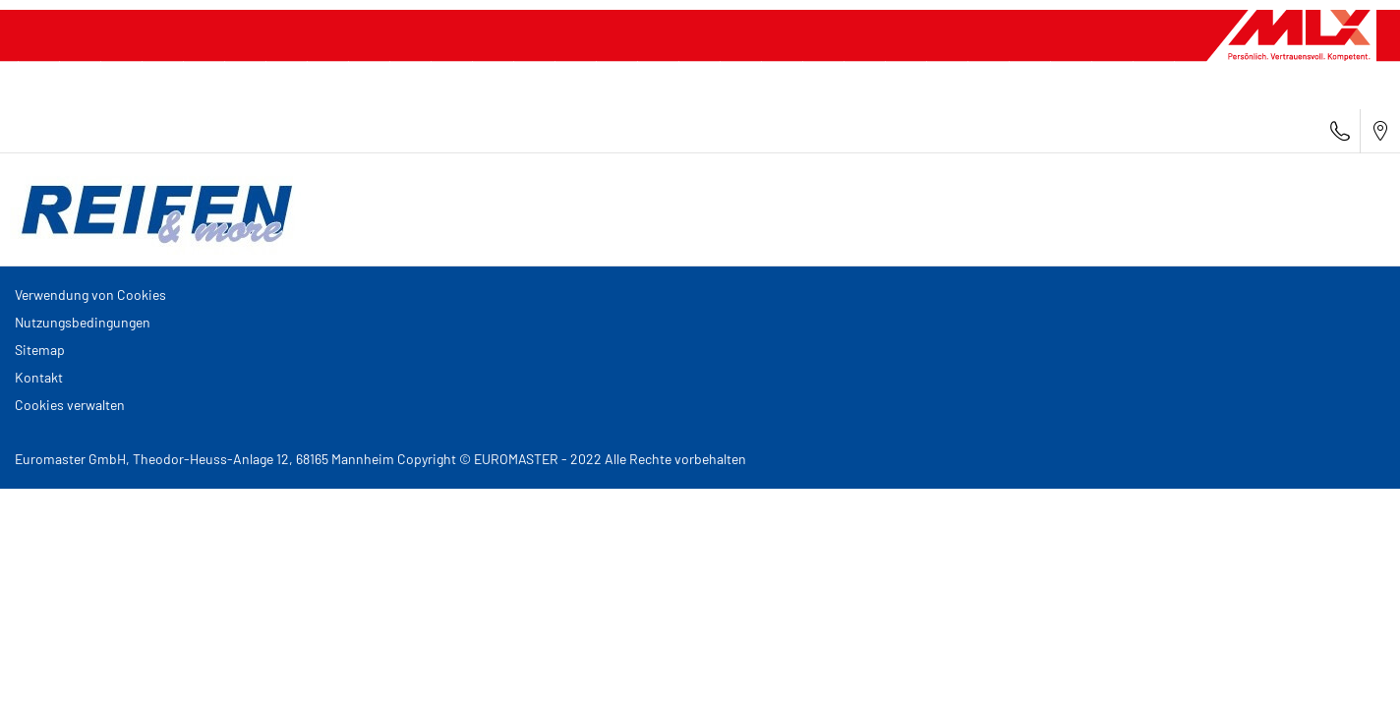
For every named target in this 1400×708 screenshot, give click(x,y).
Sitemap (40, 349)
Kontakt (39, 377)
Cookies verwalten (70, 404)
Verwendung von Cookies (90, 294)
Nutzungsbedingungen (82, 322)
